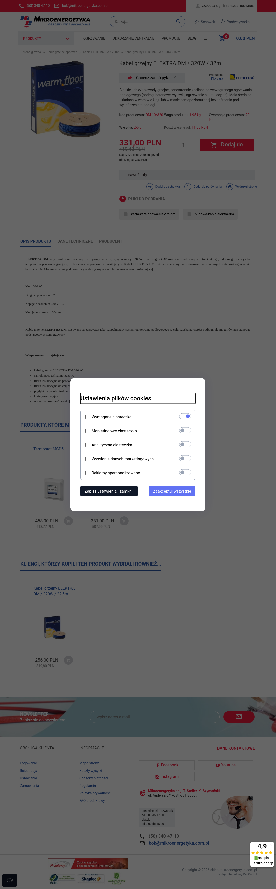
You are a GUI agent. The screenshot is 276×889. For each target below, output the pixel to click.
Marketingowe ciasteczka (114, 430)
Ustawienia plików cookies (115, 398)
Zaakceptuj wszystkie (172, 491)
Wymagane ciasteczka (112, 416)
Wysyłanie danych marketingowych (123, 458)
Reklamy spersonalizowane (116, 472)
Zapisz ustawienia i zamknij (109, 491)
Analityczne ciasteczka (112, 444)
